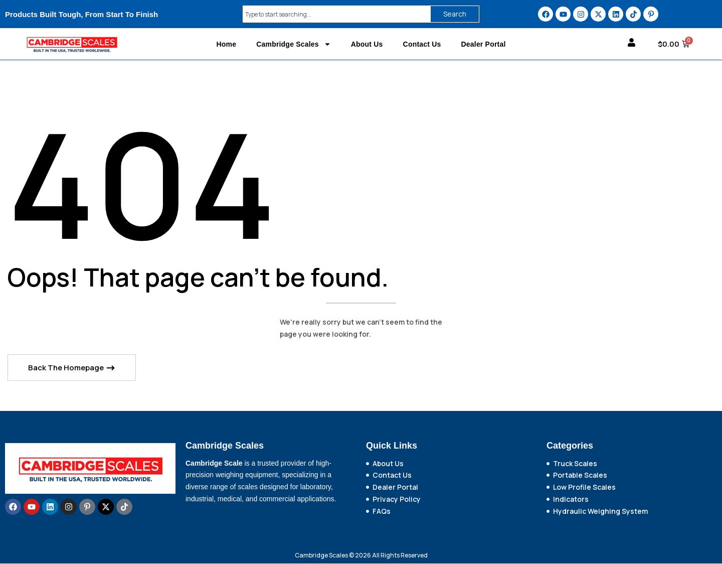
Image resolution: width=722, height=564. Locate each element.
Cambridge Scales (293, 44)
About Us (367, 44)
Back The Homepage (66, 368)
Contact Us (422, 44)
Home (226, 44)
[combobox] (334, 14)
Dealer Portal (483, 44)
